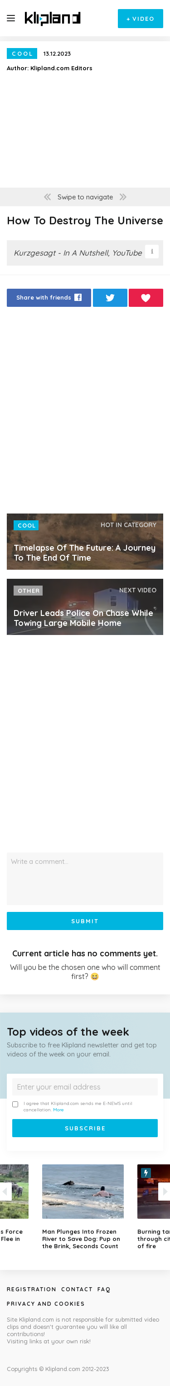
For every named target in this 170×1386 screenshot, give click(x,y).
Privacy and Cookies (46, 1303)
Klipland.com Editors (61, 68)
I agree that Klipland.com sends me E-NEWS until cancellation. (72, 1106)
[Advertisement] (85, 413)
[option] (85, 1207)
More (58, 1110)
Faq (104, 1289)
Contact (77, 1289)
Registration (32, 1289)
